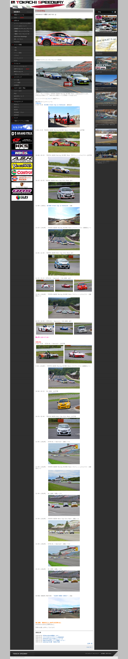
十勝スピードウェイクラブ (21, 74)
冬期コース (17, 98)
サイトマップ (96, 653)
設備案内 (16, 85)
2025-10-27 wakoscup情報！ (103, 144)
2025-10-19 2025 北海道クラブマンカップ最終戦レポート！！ (106, 162)
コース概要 (17, 82)
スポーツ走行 (18, 91)
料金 (15, 93)
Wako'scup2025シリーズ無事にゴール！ (54, 640)
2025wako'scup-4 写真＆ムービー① (53, 639)
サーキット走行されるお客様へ (23, 23)
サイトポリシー (88, 653)
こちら (49, 99)
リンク (16, 118)
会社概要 (103, 653)
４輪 (15, 47)
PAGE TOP (89, 647)
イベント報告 (18, 52)
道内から (16, 104)
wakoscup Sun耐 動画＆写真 (51, 642)
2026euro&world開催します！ (51, 635)
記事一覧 (89, 643)
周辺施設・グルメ (19, 112)
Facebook (17, 42)
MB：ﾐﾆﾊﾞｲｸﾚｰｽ (18, 39)
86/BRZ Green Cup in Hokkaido (55, 105)
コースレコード (18, 58)
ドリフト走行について (20, 26)
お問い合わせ (108, 653)
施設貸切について (19, 96)
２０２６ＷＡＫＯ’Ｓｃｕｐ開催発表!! (53, 637)
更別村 (16, 109)
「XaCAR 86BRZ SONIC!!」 (61, 596)
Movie (15, 60)
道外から (16, 107)
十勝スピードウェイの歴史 (21, 121)
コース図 (16, 80)
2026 (15, 17)
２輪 (15, 50)
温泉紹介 (16, 115)
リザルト (16, 55)
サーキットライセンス (20, 66)
